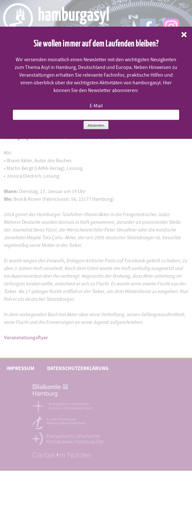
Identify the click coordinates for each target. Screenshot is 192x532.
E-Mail (96, 106)
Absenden (96, 125)
